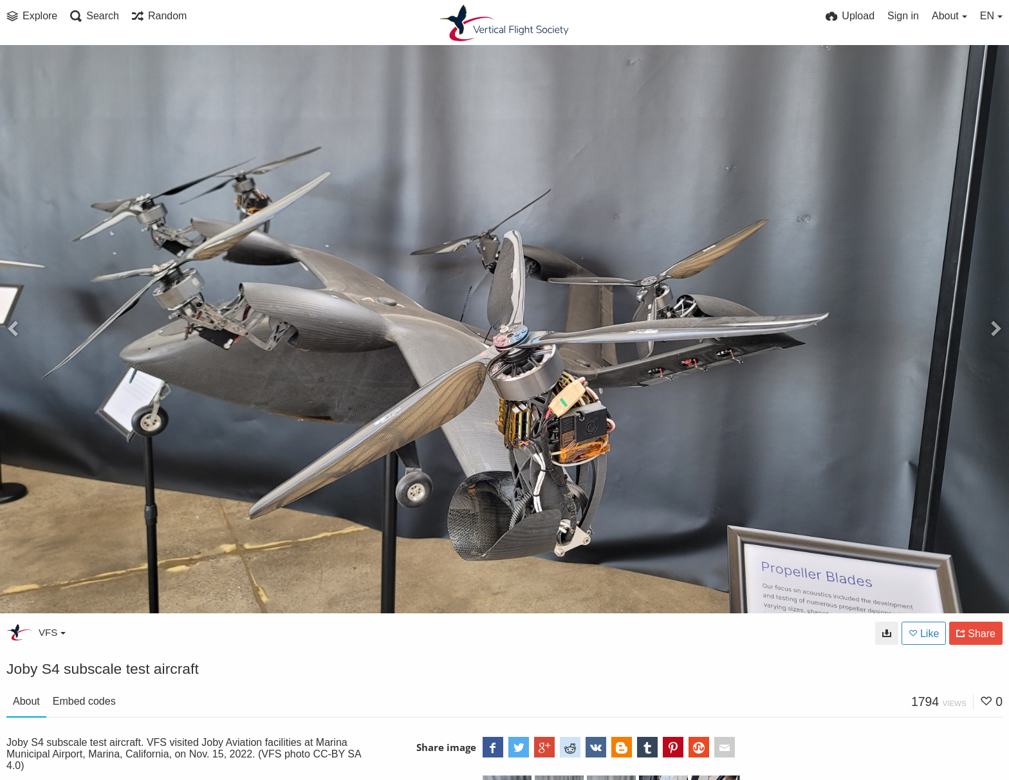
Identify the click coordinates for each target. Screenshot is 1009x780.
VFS (52, 632)
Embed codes (84, 701)
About (26, 701)
